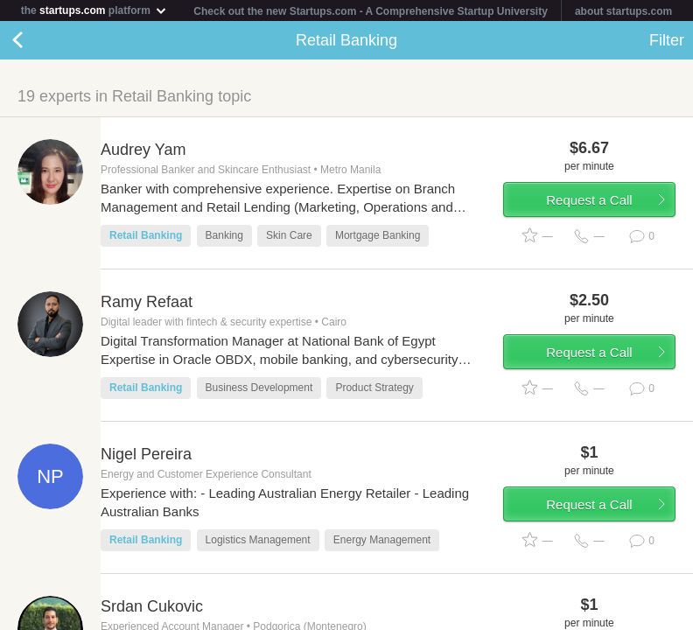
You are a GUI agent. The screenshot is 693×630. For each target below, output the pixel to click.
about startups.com (623, 11)
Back (35, 40)
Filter (666, 40)
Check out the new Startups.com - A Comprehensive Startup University (370, 11)
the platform (94, 10)
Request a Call (589, 199)
